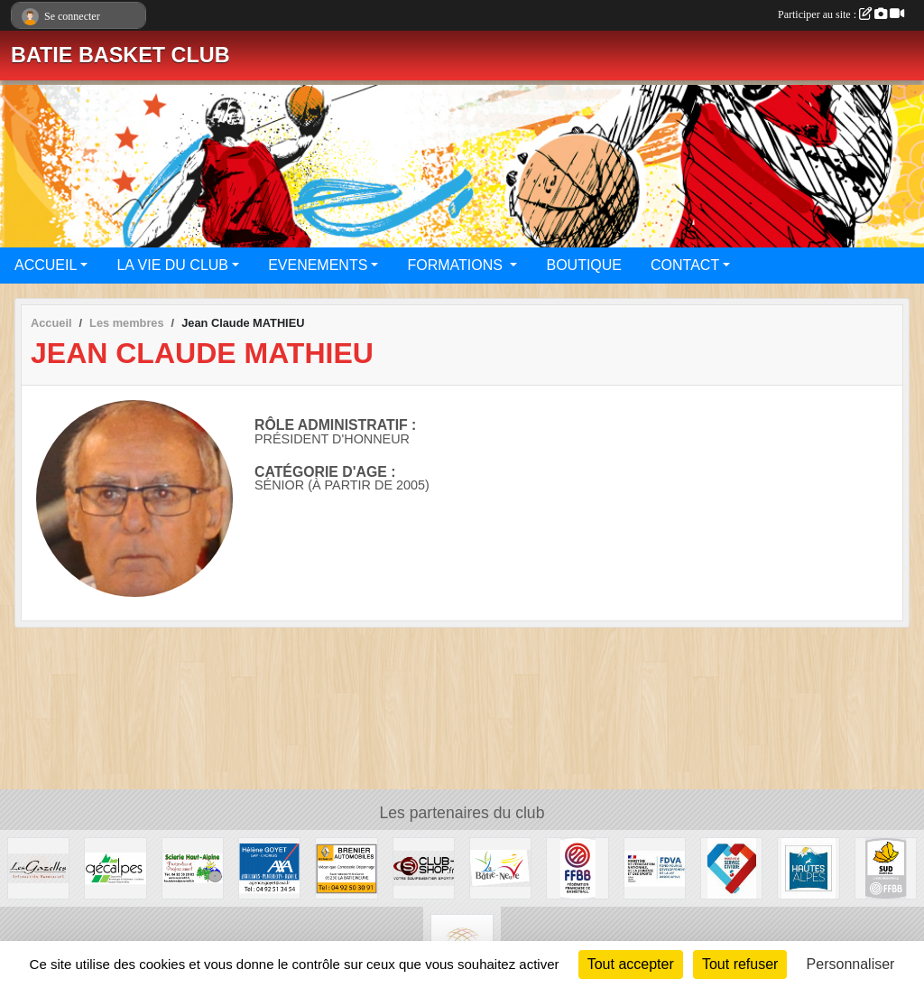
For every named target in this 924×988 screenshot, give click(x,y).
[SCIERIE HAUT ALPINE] (193, 867)
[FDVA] (655, 867)
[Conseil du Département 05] (808, 867)
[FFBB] (577, 867)
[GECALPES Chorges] (115, 867)
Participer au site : (841, 14)
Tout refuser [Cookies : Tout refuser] (740, 964)
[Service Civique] (731, 867)
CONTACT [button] (685, 265)
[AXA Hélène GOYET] (269, 867)
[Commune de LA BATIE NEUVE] (500, 867)
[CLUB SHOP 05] (424, 867)
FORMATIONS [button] (456, 265)
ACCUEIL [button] (45, 265)
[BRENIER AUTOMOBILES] (346, 867)
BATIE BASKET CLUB (120, 55)
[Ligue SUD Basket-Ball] (886, 867)
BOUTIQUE (584, 265)
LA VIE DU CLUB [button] (172, 265)
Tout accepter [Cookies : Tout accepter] (630, 964)
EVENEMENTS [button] (317, 265)
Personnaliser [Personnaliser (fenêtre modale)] (851, 964)
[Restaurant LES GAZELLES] (38, 867)
